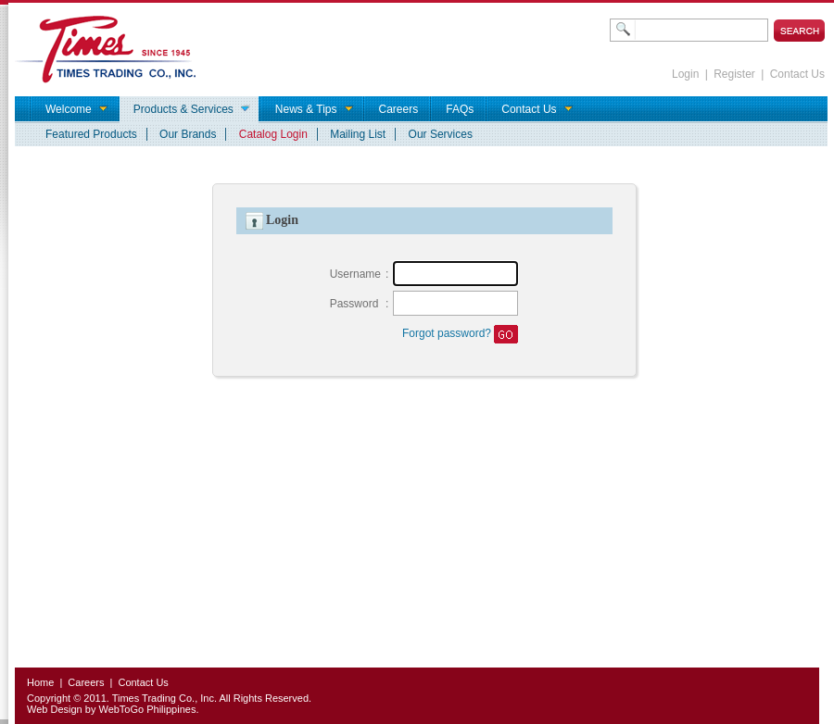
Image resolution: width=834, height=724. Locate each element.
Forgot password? (446, 333)
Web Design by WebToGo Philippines (111, 709)
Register (734, 74)
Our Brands (187, 134)
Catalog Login (273, 134)
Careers (86, 682)
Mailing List (357, 134)
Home (40, 682)
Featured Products (91, 134)
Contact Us (797, 74)
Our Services (441, 134)
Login (685, 74)
